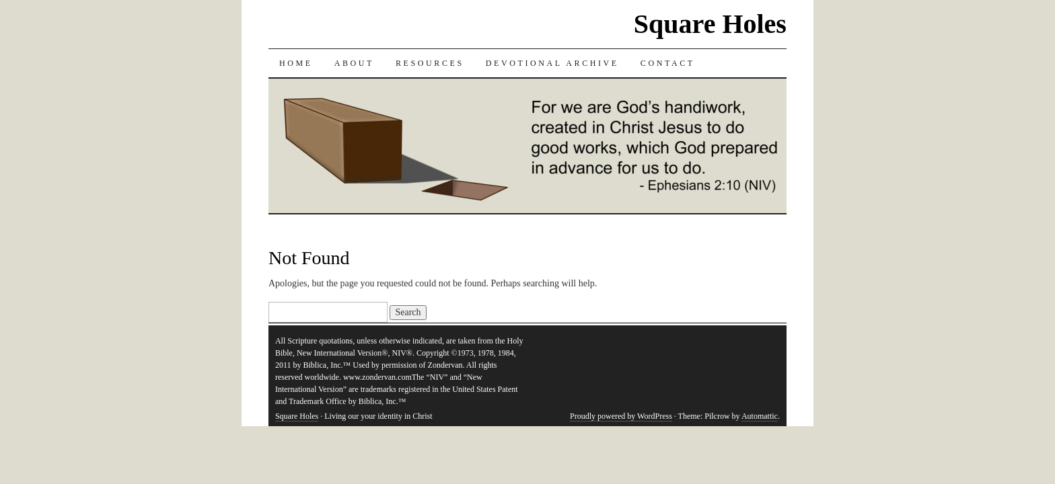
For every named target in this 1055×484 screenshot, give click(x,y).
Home (296, 63)
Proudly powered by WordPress (621, 416)
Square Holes (710, 24)
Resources (430, 63)
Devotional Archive (552, 63)
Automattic (759, 416)
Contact (668, 63)
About (354, 63)
